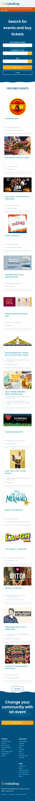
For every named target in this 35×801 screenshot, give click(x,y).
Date (17, 58)
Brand (21, 776)
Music (20, 751)
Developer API (23, 772)
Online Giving (5, 745)
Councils (21, 745)
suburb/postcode (17, 50)
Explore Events (6, 741)
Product (3, 743)
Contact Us (22, 766)
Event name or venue (17, 42)
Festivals (21, 749)
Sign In (3, 755)
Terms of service (21, 794)
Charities (21, 743)
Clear (17, 73)
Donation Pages (6, 747)
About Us (4, 794)
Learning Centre (24, 770)
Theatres (22, 757)
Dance (21, 747)
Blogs (20, 768)
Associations (23, 741)
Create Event (17, 723)
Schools (21, 753)
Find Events (17, 67)
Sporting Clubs (23, 755)
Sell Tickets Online (7, 751)
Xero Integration (24, 774)
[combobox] (17, 53)
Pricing (3, 749)
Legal (11, 794)
